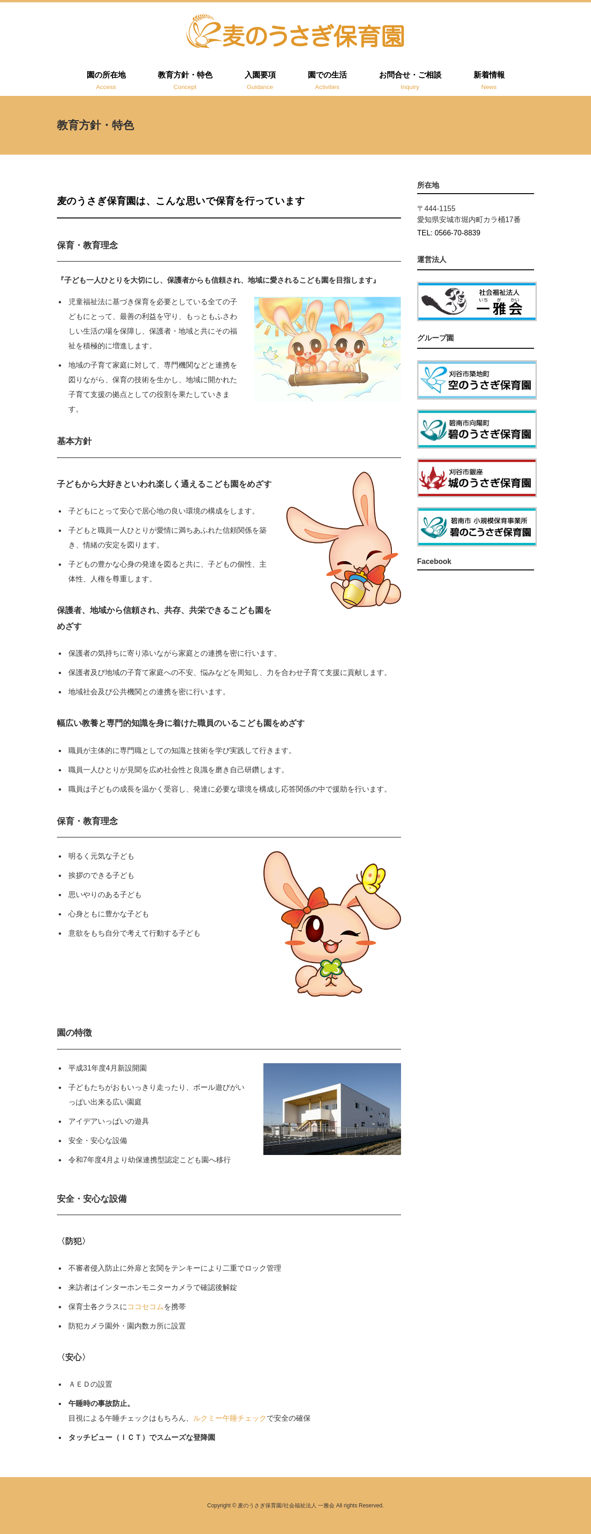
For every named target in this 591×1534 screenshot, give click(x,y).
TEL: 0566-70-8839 (448, 233)
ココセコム (145, 1307)
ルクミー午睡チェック (230, 1418)
